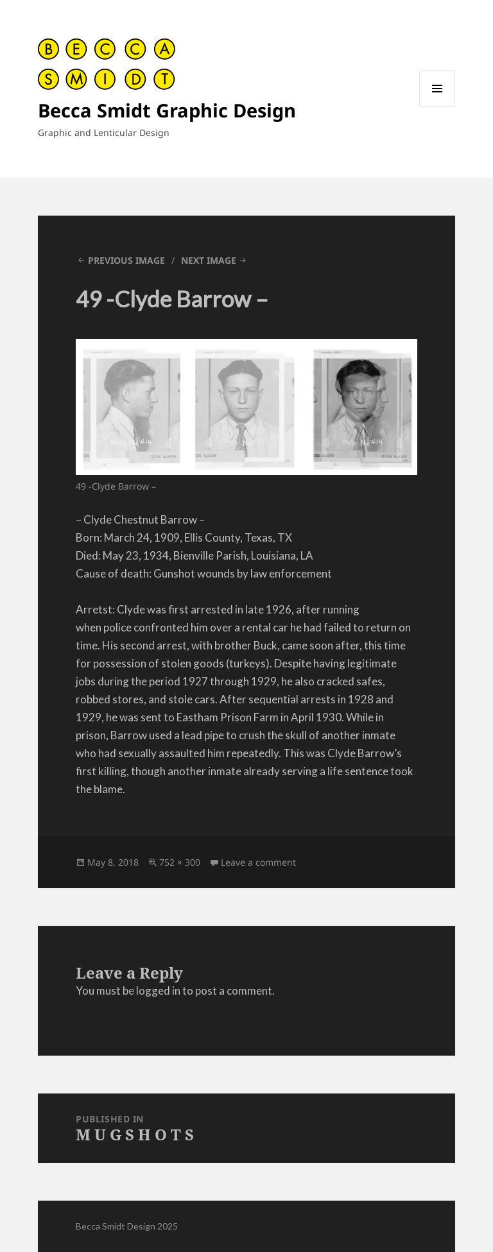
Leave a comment (258, 862)
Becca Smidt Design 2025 (127, 1226)
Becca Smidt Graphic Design (167, 110)
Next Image (208, 260)
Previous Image (126, 260)
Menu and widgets (437, 106)
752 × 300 (179, 862)
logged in (158, 990)
